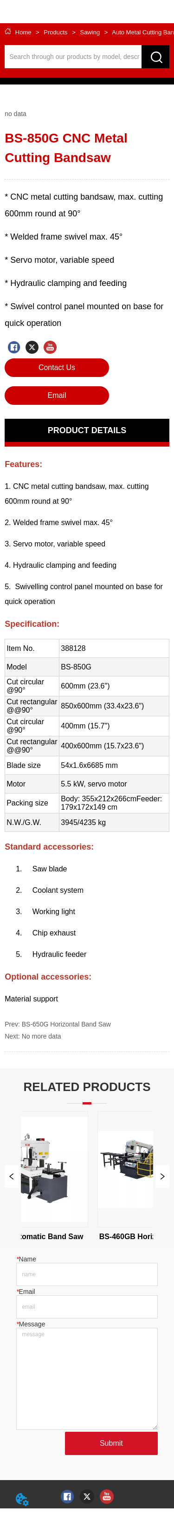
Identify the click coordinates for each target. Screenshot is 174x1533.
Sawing (90, 32)
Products (56, 32)
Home (23, 32)
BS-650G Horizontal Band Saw (66, 1024)
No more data (41, 1036)
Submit (111, 1443)
